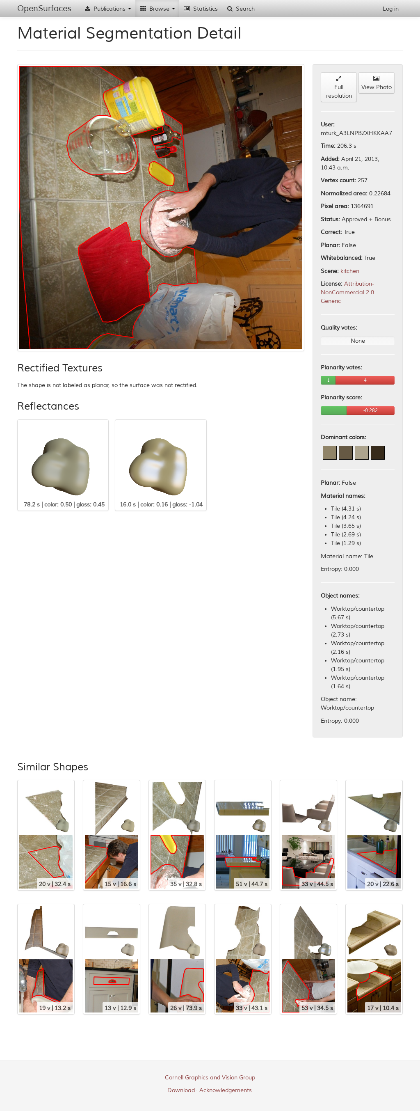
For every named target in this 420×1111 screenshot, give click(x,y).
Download (181, 1090)
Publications (107, 8)
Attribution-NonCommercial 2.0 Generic (347, 292)
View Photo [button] (376, 83)
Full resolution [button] (339, 87)
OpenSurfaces (44, 8)
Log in (391, 8)
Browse (157, 8)
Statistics (200, 8)
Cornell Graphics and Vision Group (210, 1077)
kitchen (349, 271)
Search (240, 8)
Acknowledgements (225, 1090)
